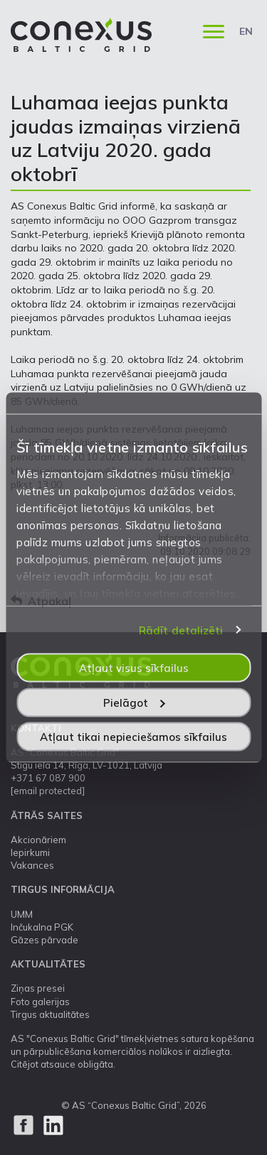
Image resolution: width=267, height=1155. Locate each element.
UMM (22, 914)
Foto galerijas (40, 1001)
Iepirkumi (30, 852)
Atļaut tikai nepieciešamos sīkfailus (133, 737)
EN (246, 31)
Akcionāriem (38, 839)
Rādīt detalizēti (181, 629)
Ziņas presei (38, 988)
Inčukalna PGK (42, 927)
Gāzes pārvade (44, 939)
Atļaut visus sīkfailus (134, 668)
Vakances (32, 865)
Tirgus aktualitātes (50, 1014)
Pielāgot (134, 702)
